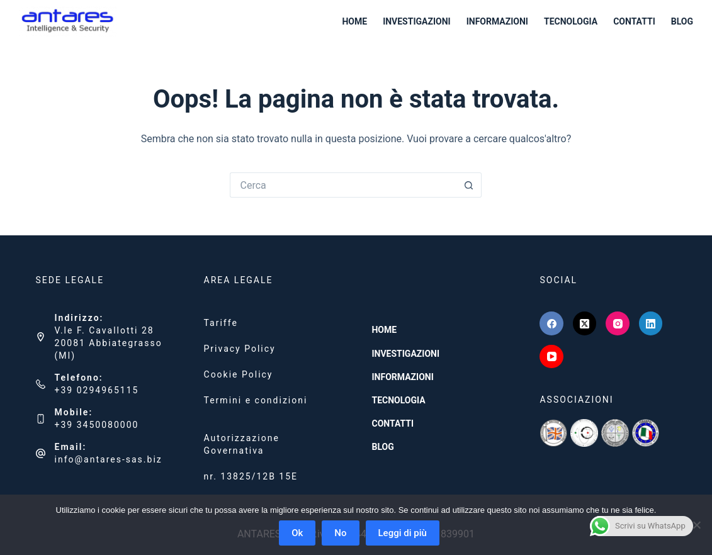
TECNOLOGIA (570, 21)
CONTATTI (634, 21)
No (340, 533)
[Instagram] (618, 323)
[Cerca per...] (343, 185)
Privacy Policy (240, 349)
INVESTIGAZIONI (417, 21)
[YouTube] (551, 357)
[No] (696, 525)
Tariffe (221, 323)
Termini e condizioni (256, 400)
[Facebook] (551, 323)
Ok (297, 533)
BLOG (682, 21)
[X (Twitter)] (585, 323)
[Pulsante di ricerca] (469, 185)
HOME (354, 21)
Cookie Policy (238, 374)
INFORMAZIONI (497, 21)
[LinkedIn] (651, 323)
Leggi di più (402, 533)
